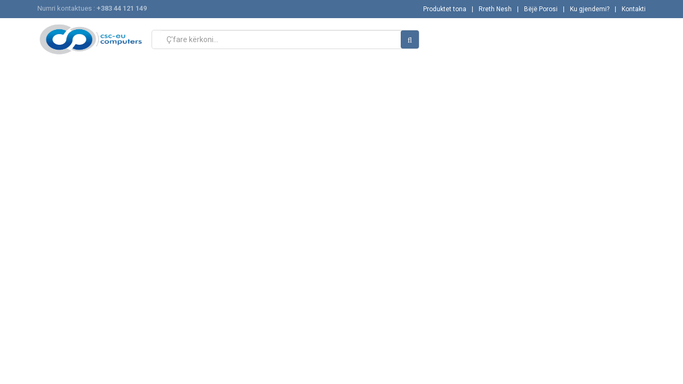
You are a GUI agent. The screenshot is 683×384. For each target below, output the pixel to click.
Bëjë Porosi (541, 9)
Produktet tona (444, 9)
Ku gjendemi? (589, 9)
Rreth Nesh (495, 9)
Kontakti (634, 9)
